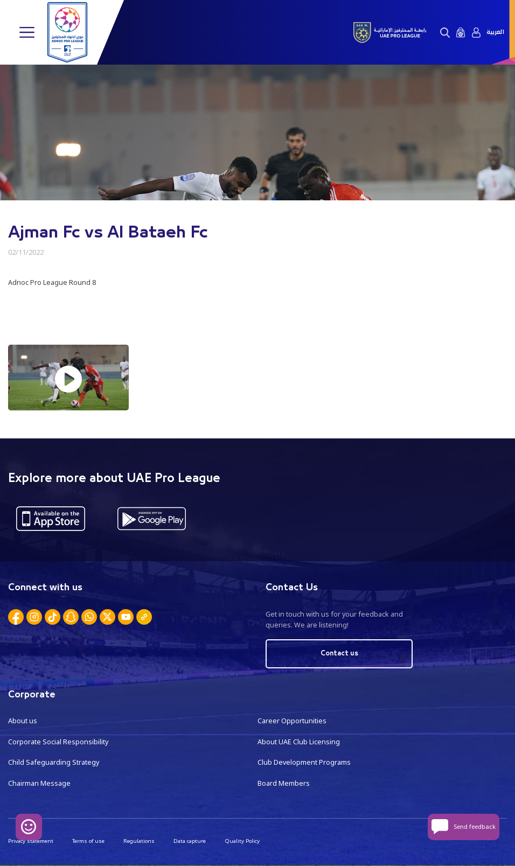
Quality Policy (242, 840)
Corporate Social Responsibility (58, 741)
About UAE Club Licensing (299, 741)
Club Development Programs (304, 762)
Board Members (284, 783)
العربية (495, 32)
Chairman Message (39, 783)
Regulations (139, 840)
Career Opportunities (292, 720)
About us (22, 720)
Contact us (339, 654)
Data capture (189, 840)
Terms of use (88, 840)
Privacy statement (30, 840)
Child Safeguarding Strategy (53, 762)
